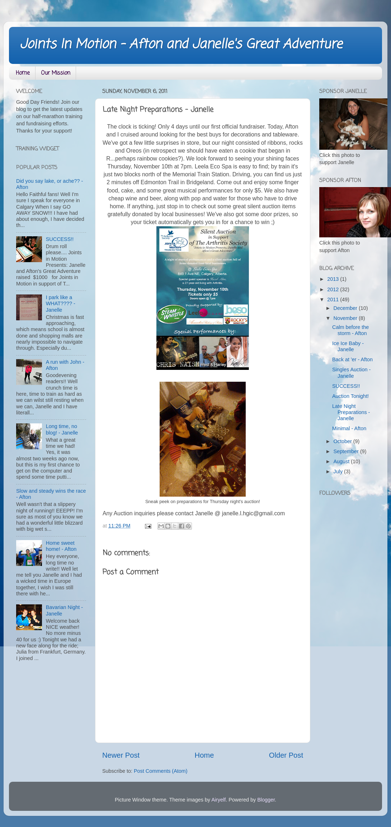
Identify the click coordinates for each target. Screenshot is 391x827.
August (342, 461)
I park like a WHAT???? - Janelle (60, 303)
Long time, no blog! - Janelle (62, 429)
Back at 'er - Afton (352, 359)
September (347, 451)
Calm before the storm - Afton (350, 330)
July (339, 471)
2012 (333, 289)
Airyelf (218, 800)
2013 (333, 279)
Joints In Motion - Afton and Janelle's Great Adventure (181, 45)
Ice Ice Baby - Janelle (348, 346)
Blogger (266, 800)
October (343, 441)
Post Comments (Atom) (161, 771)
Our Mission (55, 73)
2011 (333, 299)
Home (23, 73)
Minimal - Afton (349, 428)
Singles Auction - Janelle (351, 372)
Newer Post (121, 755)
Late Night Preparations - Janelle (351, 412)
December (346, 308)
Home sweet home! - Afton (61, 546)
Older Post (286, 755)
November (346, 318)
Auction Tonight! (350, 396)
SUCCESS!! (60, 239)
